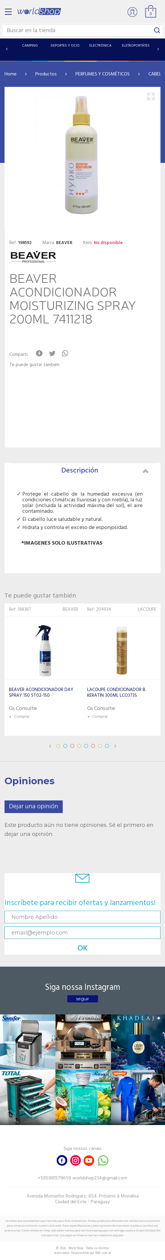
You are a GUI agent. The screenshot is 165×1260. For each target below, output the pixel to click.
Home (11, 74)
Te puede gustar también (34, 365)
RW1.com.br (103, 1253)
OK (83, 948)
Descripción (105, 470)
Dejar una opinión (33, 806)
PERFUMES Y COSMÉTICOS (102, 74)
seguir (82, 999)
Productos (46, 74)
